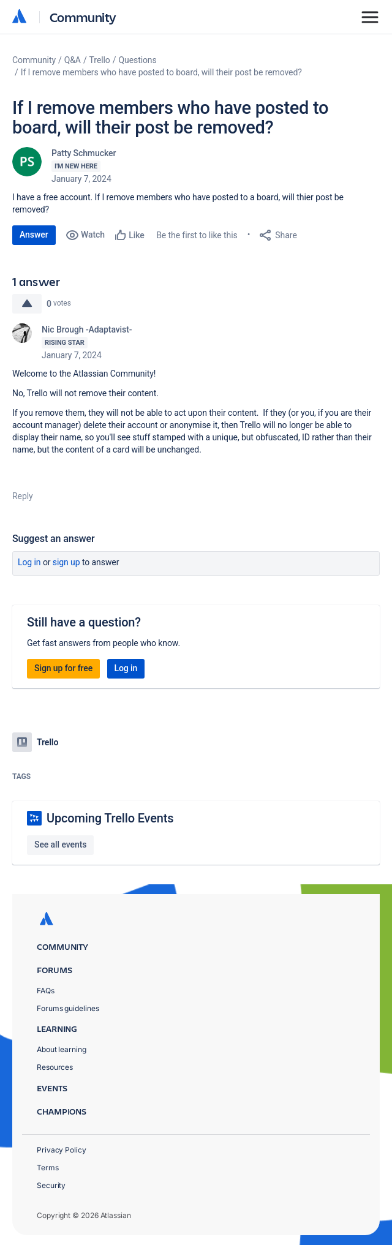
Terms (48, 1167)
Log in (29, 562)
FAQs (46, 990)
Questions (137, 60)
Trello (99, 60)
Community (83, 17)
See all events (60, 844)
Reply (22, 496)
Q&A (72, 60)
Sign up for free (63, 668)
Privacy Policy (61, 1149)
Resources (55, 1067)
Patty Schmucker (83, 153)
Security (51, 1185)
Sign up (66, 562)
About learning (61, 1049)
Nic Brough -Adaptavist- (87, 329)
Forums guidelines (68, 1008)
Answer (34, 234)
